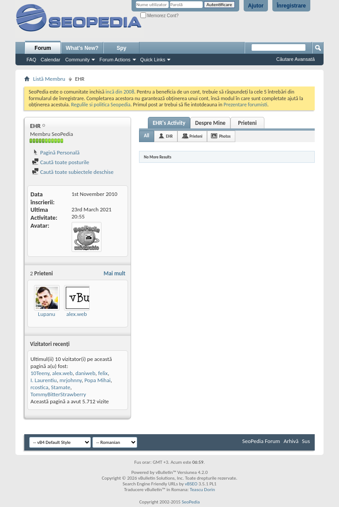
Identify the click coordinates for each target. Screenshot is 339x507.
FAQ (31, 59)
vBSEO (191, 484)
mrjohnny (71, 380)
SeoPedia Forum (261, 441)
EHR (169, 136)
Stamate (61, 387)
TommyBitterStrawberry (58, 394)
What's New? (82, 48)
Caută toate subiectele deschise (72, 172)
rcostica (39, 387)
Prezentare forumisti (245, 104)
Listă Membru (49, 78)
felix (103, 373)
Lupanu (46, 314)
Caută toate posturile (60, 162)
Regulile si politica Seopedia (101, 104)
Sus (306, 441)
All (146, 136)
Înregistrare (291, 6)
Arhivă (290, 441)
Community (77, 59)
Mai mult (114, 273)
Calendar (50, 59)
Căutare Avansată (295, 59)
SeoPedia (191, 502)
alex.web (76, 314)
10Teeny (39, 373)
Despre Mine (210, 123)
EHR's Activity (169, 123)
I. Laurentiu (43, 380)
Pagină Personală (55, 152)
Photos (224, 136)
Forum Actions (114, 59)
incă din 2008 (119, 92)
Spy (121, 48)
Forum (42, 48)
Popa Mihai (97, 380)
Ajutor (256, 6)
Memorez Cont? (159, 15)
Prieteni (247, 123)
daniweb (85, 373)
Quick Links (153, 59)
